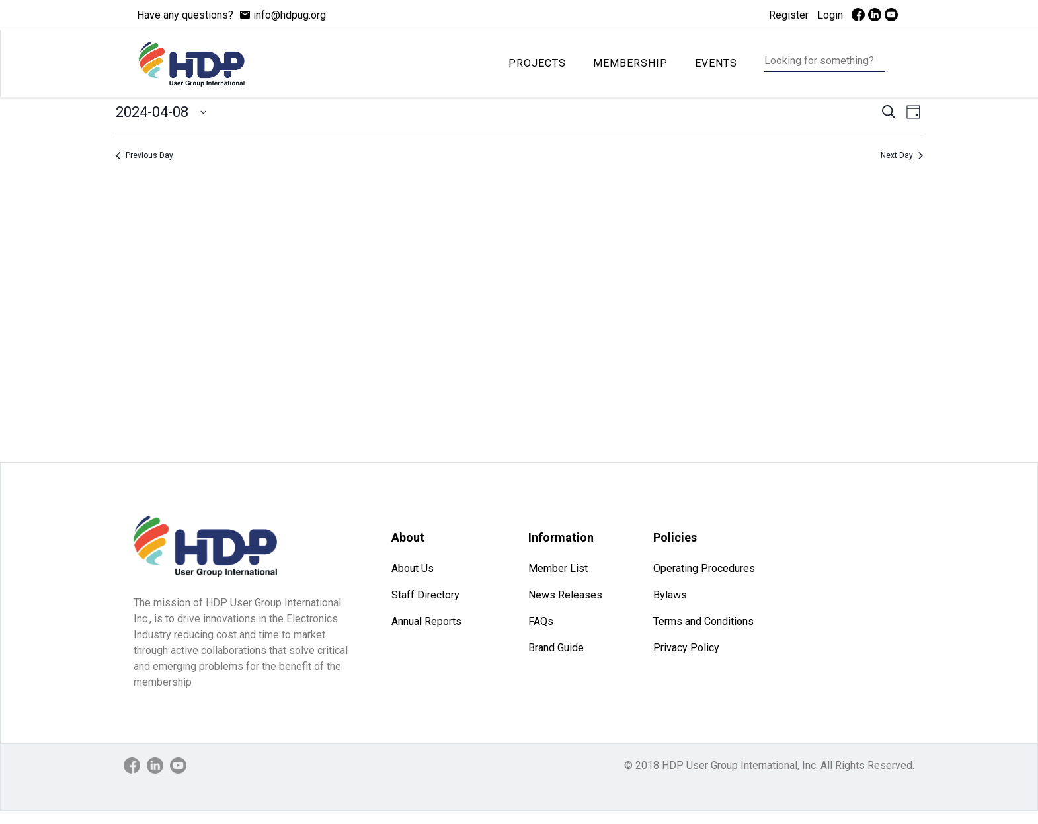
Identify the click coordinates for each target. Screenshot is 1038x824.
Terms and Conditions (703, 621)
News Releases (565, 595)
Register (789, 15)
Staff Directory (425, 595)
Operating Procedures (704, 568)
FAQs (540, 621)
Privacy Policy (686, 647)
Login (830, 15)
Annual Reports (426, 621)
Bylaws (670, 595)
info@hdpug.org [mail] (289, 15)
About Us (412, 568)
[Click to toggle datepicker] (161, 112)
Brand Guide (556, 647)
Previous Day (144, 155)
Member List (558, 568)
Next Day (902, 155)
